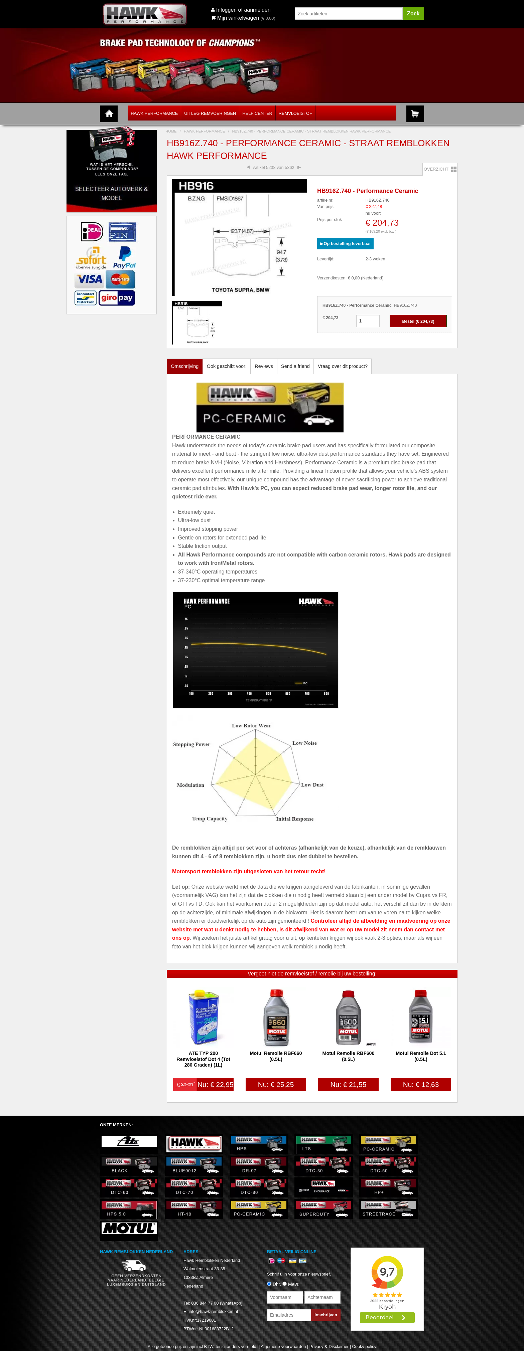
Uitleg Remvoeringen (210, 113)
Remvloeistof (295, 113)
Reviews (264, 366)
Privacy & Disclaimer (329, 1346)
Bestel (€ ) (418, 321)
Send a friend (295, 366)
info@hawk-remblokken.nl (213, 1311)
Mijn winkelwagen (235, 18)
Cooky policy (364, 1346)
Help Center (257, 113)
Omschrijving (185, 366)
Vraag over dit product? (343, 366)
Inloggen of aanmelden (243, 10)
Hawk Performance (154, 113)
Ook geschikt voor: (227, 366)
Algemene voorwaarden (283, 1346)
